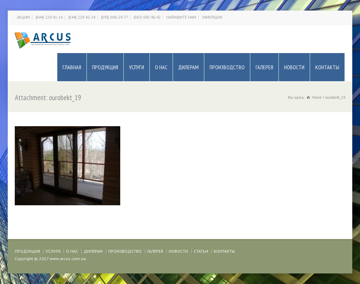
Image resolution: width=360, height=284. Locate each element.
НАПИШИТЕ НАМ (181, 17)
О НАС (161, 67)
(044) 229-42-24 (81, 17)
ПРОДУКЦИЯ (105, 67)
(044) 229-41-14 (49, 17)
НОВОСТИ (294, 67)
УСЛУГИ (136, 67)
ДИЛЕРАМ (188, 67)
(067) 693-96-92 (147, 17)
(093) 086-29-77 (114, 17)
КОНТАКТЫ (327, 67)
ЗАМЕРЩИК (212, 17)
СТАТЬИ (201, 251)
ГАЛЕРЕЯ (264, 67)
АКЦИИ (23, 17)
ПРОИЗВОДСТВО (227, 67)
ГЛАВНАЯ (72, 67)
